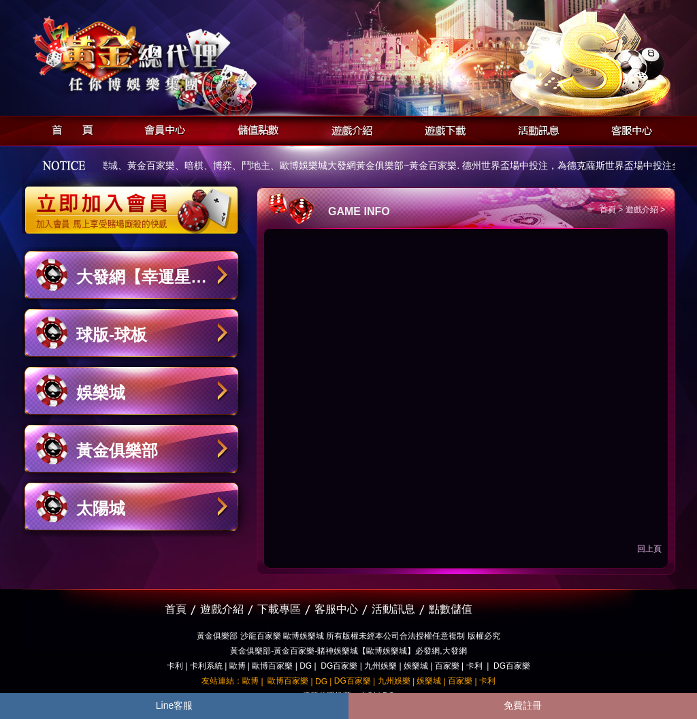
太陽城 (100, 508)
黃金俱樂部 (117, 450)
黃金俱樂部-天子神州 (166, 55)
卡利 (175, 666)
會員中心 (161, 128)
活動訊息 (534, 128)
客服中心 (628, 128)
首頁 (68, 128)
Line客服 (174, 705)
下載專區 (279, 609)
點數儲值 (450, 609)
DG (305, 666)
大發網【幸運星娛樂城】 (141, 284)
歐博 (237, 666)
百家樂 (447, 666)
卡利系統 (206, 666)
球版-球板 (111, 334)
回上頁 (649, 549)
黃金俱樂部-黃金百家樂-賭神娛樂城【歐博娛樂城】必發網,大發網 (348, 651)
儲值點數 (255, 128)
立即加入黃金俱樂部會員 (136, 203)
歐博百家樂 (272, 666)
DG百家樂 (339, 666)
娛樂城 (100, 392)
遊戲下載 (441, 128)
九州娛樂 (380, 666)
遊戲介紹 (348, 128)
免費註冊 (523, 705)
